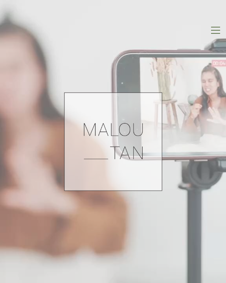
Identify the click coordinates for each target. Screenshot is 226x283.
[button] (215, 30)
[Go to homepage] (43, 30)
